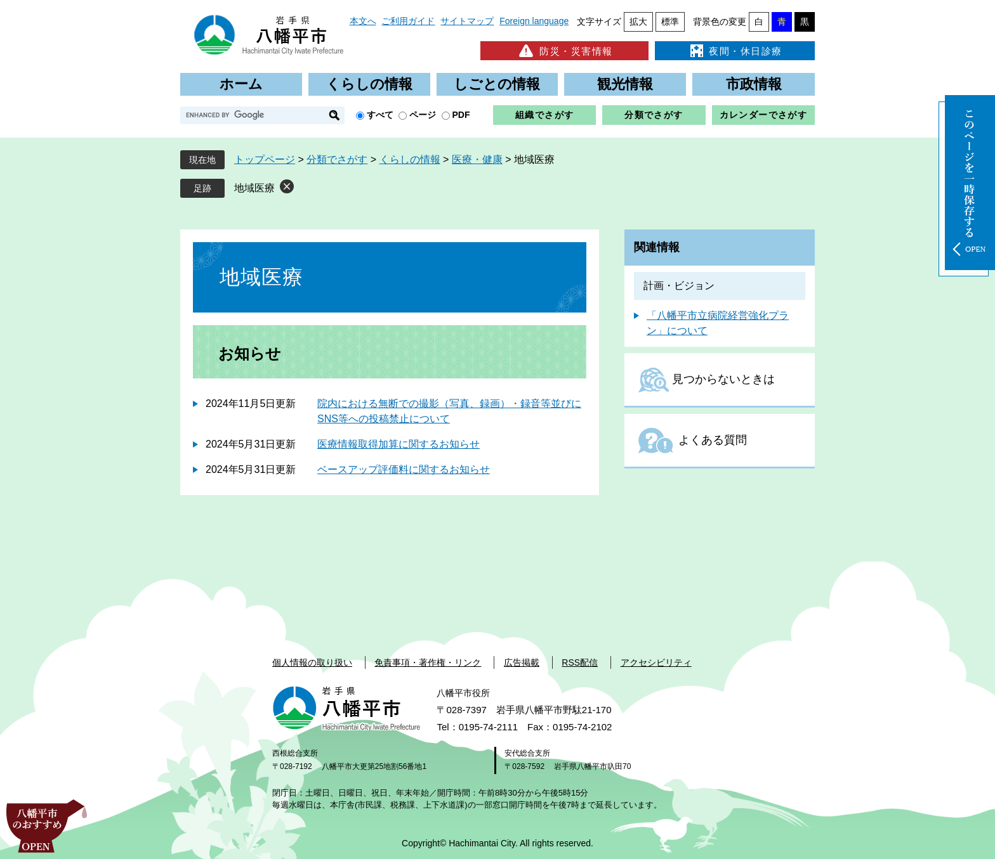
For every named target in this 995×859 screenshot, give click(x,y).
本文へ (363, 21)
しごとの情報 (497, 84)
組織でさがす (544, 115)
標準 (670, 21)
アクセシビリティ (656, 662)
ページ (422, 115)
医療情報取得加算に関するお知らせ (398, 444)
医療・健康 (477, 159)
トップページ (264, 159)
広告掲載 (521, 662)
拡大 (638, 21)
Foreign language (534, 21)
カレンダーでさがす (764, 115)
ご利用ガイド (408, 21)
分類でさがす (653, 115)
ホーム (241, 84)
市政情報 (754, 84)
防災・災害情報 (564, 50)
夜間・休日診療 (734, 50)
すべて (380, 115)
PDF (461, 115)
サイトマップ (467, 21)
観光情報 (625, 84)
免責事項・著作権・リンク (427, 662)
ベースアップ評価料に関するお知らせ (403, 469)
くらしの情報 (369, 84)
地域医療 (254, 188)
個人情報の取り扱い (312, 662)
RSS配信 (580, 662)
